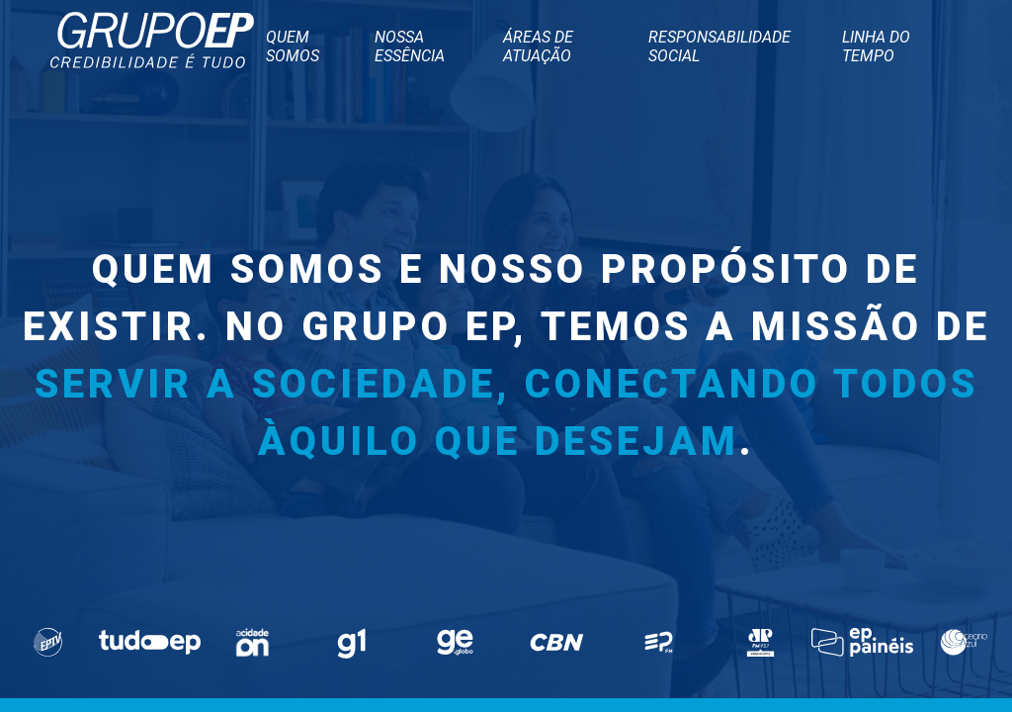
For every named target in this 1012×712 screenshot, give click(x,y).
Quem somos (292, 46)
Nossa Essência (410, 46)
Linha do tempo (876, 46)
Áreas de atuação (538, 46)
